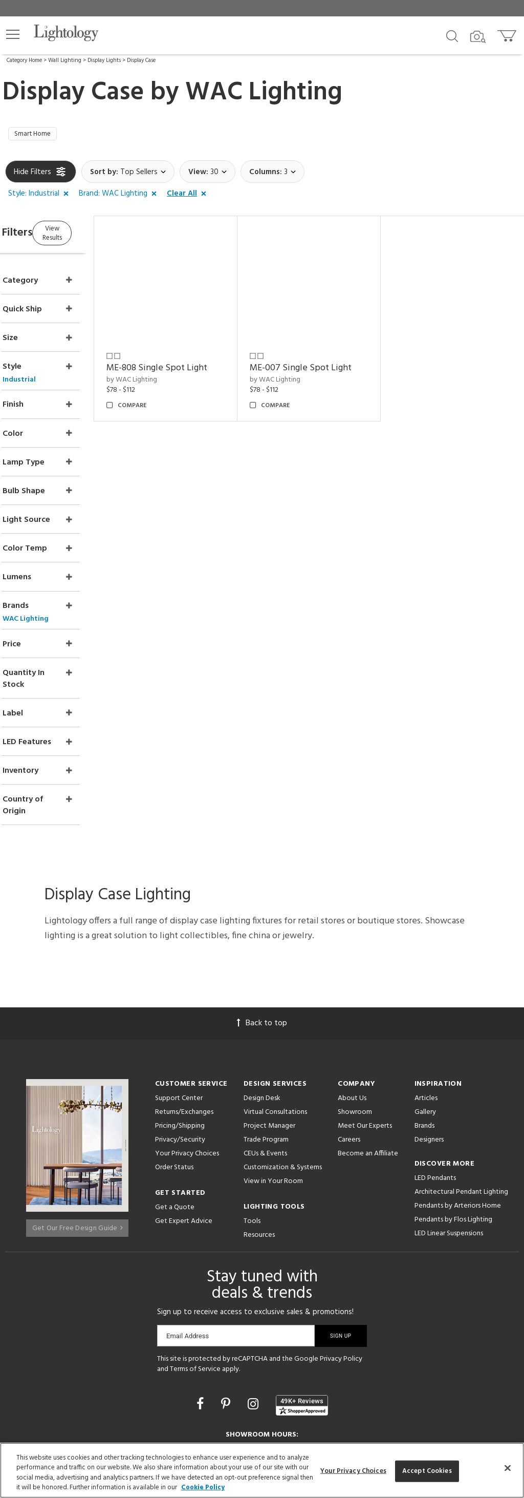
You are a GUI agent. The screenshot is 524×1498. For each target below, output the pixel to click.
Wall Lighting (64, 60)
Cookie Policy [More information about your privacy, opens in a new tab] (203, 1487)
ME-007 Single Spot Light (327, 358)
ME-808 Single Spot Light (196, 358)
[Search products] (452, 35)
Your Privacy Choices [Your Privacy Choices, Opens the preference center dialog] (353, 1471)
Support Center (179, 1020)
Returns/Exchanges (184, 1034)
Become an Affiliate (368, 1075)
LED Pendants (435, 1100)
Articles (426, 1020)
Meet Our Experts (365, 1047)
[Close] (507, 1468)
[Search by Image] (478, 37)
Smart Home (37, 136)
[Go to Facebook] (201, 1327)
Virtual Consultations (275, 1034)
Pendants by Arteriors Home (457, 1127)
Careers (349, 1061)
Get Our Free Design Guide (77, 1145)
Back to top (262, 945)
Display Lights (104, 60)
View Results (90, 234)
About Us (352, 1020)
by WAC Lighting (171, 369)
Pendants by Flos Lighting (453, 1141)
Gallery (425, 1034)
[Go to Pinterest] (227, 1327)
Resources (259, 1157)
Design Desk (262, 1020)
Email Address (187, 1257)
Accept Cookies (427, 1471)
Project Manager (269, 1047)
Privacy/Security (180, 1061)
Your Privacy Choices (187, 1075)
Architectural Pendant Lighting (461, 1114)
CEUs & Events (265, 1075)
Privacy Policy (341, 1280)
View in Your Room (273, 1103)
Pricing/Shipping (180, 1047)
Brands (424, 1047)
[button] (12, 34)
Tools (252, 1143)
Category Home (24, 60)
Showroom (355, 1034)
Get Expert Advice (183, 1143)
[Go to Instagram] (255, 1327)
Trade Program (266, 1061)
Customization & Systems (283, 1089)
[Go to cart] (508, 33)
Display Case (141, 60)
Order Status (174, 1089)
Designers (429, 1061)
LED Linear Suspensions (448, 1155)
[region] (262, 1470)
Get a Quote (174, 1129)
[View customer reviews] (302, 1326)
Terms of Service (195, 1291)
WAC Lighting (263, 92)
